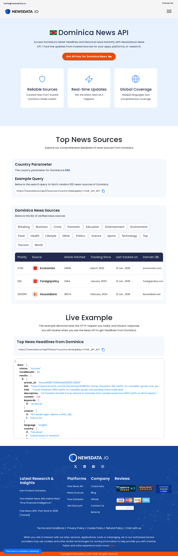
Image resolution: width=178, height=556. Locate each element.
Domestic (73, 227)
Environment (138, 227)
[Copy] (103, 191)
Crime (57, 227)
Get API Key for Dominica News (89, 56)
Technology (129, 236)
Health (35, 236)
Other (66, 236)
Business (42, 227)
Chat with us (133, 528)
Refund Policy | (115, 528)
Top (145, 236)
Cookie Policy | (96, 528)
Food (21, 236)
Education (92, 227)
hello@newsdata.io (15, 3)
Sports (111, 236)
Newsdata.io (79, 553)
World (39, 245)
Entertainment (114, 227)
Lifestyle (50, 236)
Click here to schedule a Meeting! (22, 551)
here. (112, 545)
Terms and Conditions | (51, 528)
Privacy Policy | (76, 528)
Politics (80, 236)
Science (96, 236)
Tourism (23, 245)
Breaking (24, 227)
